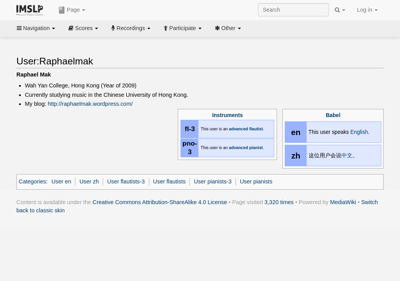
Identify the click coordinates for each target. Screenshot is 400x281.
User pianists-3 (212, 181)
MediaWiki (343, 202)
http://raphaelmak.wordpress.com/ (90, 104)
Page (72, 10)
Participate (182, 28)
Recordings (130, 28)
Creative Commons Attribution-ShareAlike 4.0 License (160, 202)
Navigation (36, 28)
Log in (367, 10)
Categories (32, 181)
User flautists (169, 181)
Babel (333, 115)
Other (228, 28)
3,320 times (279, 202)
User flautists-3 (126, 181)
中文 (346, 155)
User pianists (256, 181)
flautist (256, 128)
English (359, 132)
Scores (83, 28)
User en (61, 181)
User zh (89, 181)
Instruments (227, 115)
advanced (238, 128)
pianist (255, 147)
